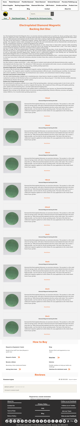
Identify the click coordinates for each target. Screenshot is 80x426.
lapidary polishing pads (48, 50)
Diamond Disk (55, 46)
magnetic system (15, 42)
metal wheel (69, 110)
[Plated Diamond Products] (18, 18)
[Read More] (47, 116)
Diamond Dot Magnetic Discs (22, 36)
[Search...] (39, 14)
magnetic (33, 110)
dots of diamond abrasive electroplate (51, 105)
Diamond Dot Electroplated (32, 103)
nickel (63, 107)
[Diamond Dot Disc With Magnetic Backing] (40, 18)
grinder (34, 112)
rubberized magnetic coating (30, 40)
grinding (49, 109)
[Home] (5, 18)
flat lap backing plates (22, 49)
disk (39, 109)
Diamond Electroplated (42, 107)
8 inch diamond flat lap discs (63, 49)
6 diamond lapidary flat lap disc (44, 49)
